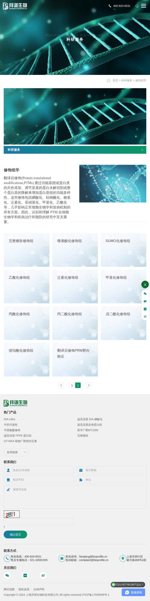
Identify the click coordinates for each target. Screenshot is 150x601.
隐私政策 (24, 589)
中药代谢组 (11, 424)
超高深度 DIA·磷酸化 (90, 419)
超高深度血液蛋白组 (89, 424)
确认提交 (15, 534)
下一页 (89, 385)
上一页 (61, 385)
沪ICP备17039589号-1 (95, 594)
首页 (115, 80)
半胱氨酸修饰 (12, 430)
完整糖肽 (82, 435)
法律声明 (38, 589)
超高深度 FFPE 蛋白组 (18, 435)
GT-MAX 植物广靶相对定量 (20, 441)
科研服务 (126, 80)
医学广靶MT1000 (87, 430)
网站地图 (9, 589)
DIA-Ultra (9, 419)
